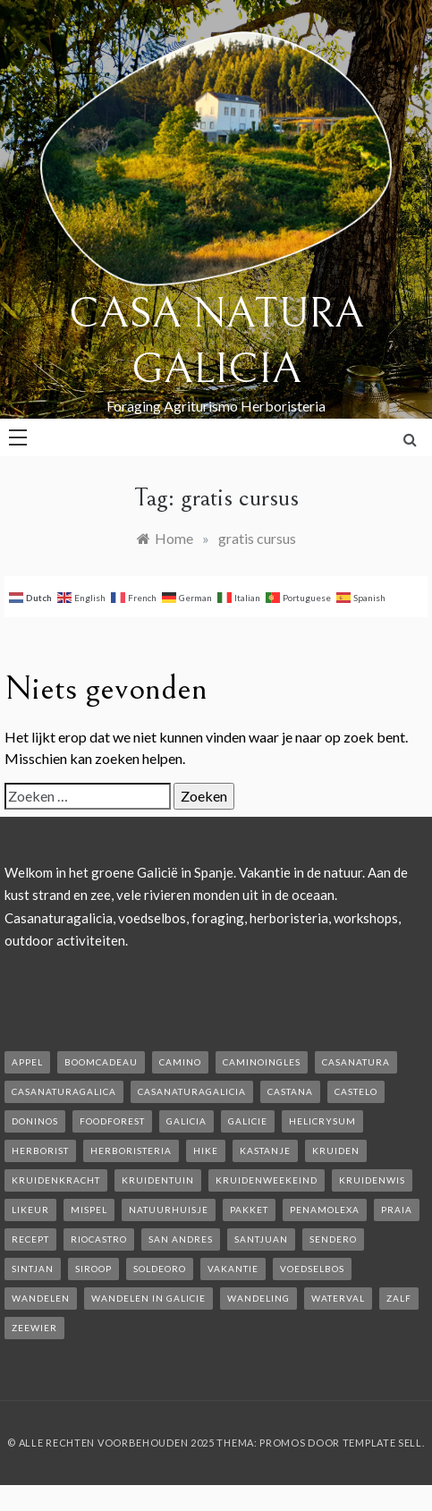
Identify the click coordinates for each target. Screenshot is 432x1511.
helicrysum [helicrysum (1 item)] (322, 1121)
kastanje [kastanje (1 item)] (265, 1150)
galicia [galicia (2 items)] (186, 1121)
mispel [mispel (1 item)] (89, 1209)
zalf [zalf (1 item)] (398, 1298)
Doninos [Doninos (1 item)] (35, 1121)
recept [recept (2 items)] (30, 1239)
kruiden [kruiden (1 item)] (336, 1150)
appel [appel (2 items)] (27, 1062)
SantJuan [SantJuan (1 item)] (261, 1239)
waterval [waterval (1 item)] (338, 1298)
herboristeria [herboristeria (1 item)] (131, 1150)
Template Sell (382, 1442)
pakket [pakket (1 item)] (249, 1209)
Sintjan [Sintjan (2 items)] (33, 1268)
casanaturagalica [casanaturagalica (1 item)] (64, 1091)
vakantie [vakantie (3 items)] (233, 1268)
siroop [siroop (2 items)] (93, 1268)
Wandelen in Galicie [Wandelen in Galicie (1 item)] (148, 1298)
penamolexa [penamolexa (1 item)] (325, 1209)
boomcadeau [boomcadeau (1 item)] (101, 1062)
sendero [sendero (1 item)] (333, 1239)
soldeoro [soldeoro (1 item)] (159, 1268)
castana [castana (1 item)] (290, 1091)
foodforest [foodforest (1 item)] (112, 1121)
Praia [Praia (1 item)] (396, 1209)
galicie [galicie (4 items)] (247, 1121)
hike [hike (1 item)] (205, 1150)
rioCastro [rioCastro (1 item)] (99, 1239)
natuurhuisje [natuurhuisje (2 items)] (168, 1209)
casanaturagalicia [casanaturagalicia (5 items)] (192, 1091)
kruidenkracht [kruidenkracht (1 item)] (56, 1180)
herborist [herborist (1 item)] (40, 1150)
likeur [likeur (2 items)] (30, 1209)
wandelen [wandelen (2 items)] (41, 1298)
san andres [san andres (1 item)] (180, 1239)
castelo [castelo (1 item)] (356, 1091)
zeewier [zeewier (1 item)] (34, 1327)
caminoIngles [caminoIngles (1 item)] (262, 1062)
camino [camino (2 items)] (180, 1062)
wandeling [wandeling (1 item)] (258, 1298)
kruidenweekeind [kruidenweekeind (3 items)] (267, 1180)
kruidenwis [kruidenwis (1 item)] (372, 1180)
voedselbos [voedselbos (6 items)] (312, 1268)
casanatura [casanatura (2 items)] (356, 1062)
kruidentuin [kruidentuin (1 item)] (158, 1180)
